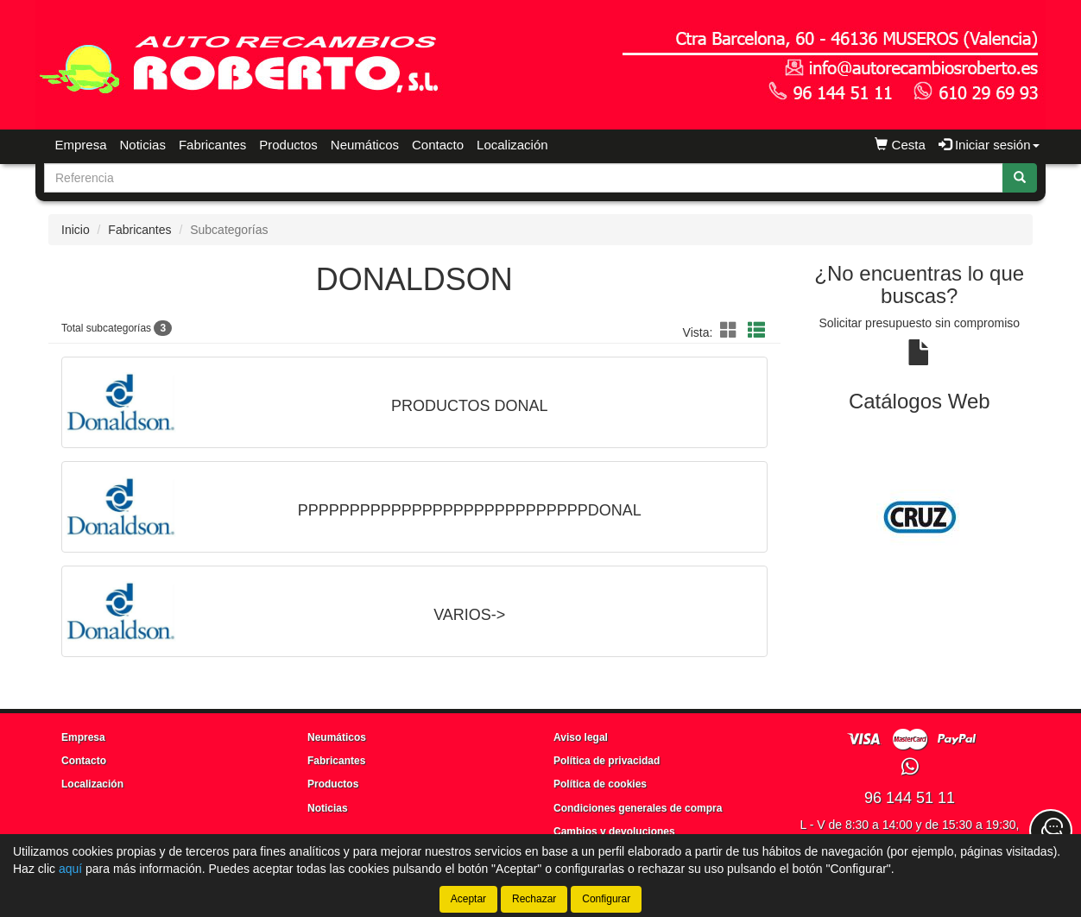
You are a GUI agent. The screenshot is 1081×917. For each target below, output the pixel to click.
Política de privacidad (606, 761)
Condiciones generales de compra (637, 808)
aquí (70, 869)
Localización (512, 144)
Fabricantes (212, 144)
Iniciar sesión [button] (989, 144)
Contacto (438, 144)
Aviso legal (580, 737)
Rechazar (534, 899)
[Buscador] (523, 178)
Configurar (606, 899)
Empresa (81, 144)
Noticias (143, 144)
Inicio (75, 230)
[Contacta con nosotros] (1050, 830)
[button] (731, 330)
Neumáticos (365, 144)
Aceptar (468, 899)
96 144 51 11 (909, 797)
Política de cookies (600, 784)
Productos (288, 144)
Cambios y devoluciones (614, 831)
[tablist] (920, 517)
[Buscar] (1019, 178)
